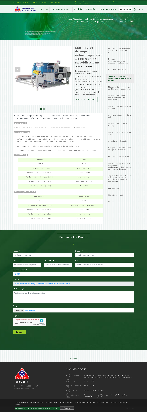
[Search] (125, 9)
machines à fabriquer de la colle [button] (119, 116)
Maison (45, 9)
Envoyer (19, 332)
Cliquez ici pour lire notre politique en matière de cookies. (37, 408)
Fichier (16, 306)
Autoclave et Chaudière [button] (118, 141)
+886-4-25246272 (21, 2)
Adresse (79, 260)
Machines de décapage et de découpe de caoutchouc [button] (119, 88)
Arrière (73, 358)
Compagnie (49, 260)
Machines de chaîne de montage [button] (118, 125)
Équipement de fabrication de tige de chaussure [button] (119, 149)
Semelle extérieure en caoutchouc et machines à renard (108, 19)
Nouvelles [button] (91, 9)
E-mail (79, 251)
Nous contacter (108, 9)
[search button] (129, 9)
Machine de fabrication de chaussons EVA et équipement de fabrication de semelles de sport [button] (119, 166)
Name (16, 251)
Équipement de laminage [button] (118, 156)
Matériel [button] (112, 202)
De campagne (20, 270)
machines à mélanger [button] (117, 70)
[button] (17, 69)
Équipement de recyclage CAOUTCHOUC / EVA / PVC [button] (119, 50)
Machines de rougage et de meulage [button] (119, 107)
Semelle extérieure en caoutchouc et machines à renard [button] (119, 78)
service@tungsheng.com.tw (94, 390)
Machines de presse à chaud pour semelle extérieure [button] (117, 98)
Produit (77, 19)
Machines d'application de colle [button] (119, 133)
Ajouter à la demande (86, 99)
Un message (19, 289)
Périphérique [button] (113, 188)
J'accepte (67, 408)
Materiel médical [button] (115, 195)
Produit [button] (78, 9)
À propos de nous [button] (60, 9)
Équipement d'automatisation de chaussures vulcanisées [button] (118, 61)
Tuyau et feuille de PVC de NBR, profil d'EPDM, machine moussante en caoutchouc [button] (120, 179)
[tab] (120, 51)
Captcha (16, 315)
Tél (14, 260)
